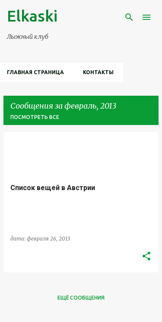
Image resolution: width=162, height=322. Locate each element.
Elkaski (32, 16)
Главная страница (35, 72)
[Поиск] (129, 17)
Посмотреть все (34, 117)
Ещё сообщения (81, 297)
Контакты (98, 72)
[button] (146, 256)
